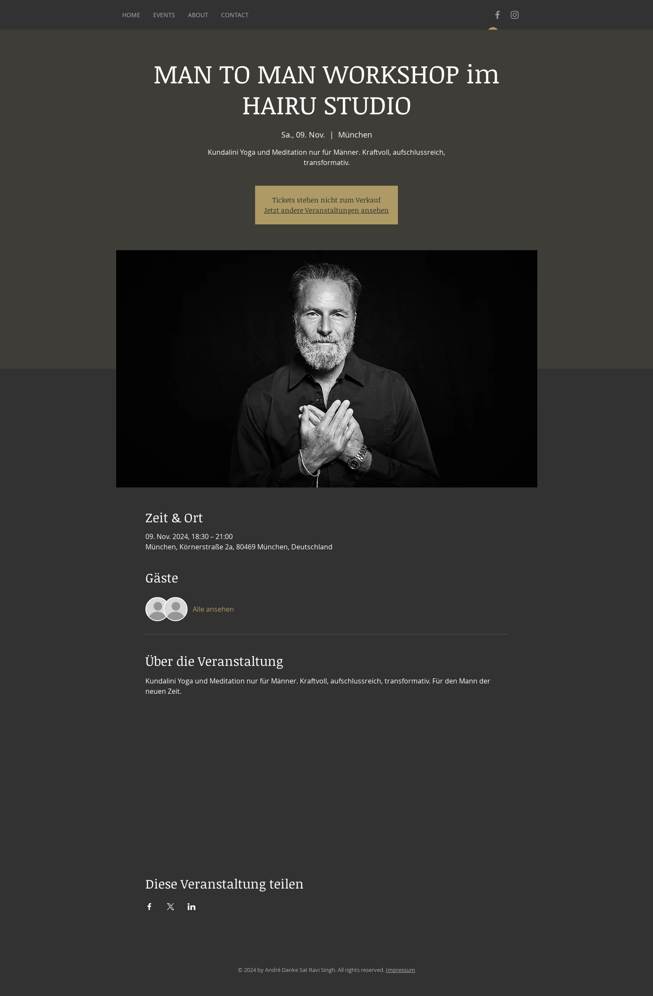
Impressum (400, 970)
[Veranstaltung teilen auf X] (170, 906)
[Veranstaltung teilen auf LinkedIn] (192, 906)
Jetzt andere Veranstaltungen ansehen (326, 210)
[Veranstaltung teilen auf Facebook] (149, 906)
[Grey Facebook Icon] (497, 14)
